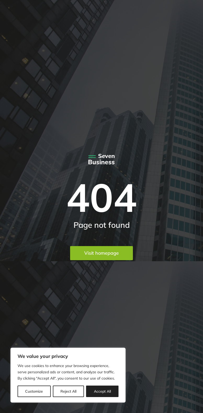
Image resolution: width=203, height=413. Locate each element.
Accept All (102, 391)
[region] (68, 375)
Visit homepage (101, 253)
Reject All (68, 391)
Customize (34, 391)
